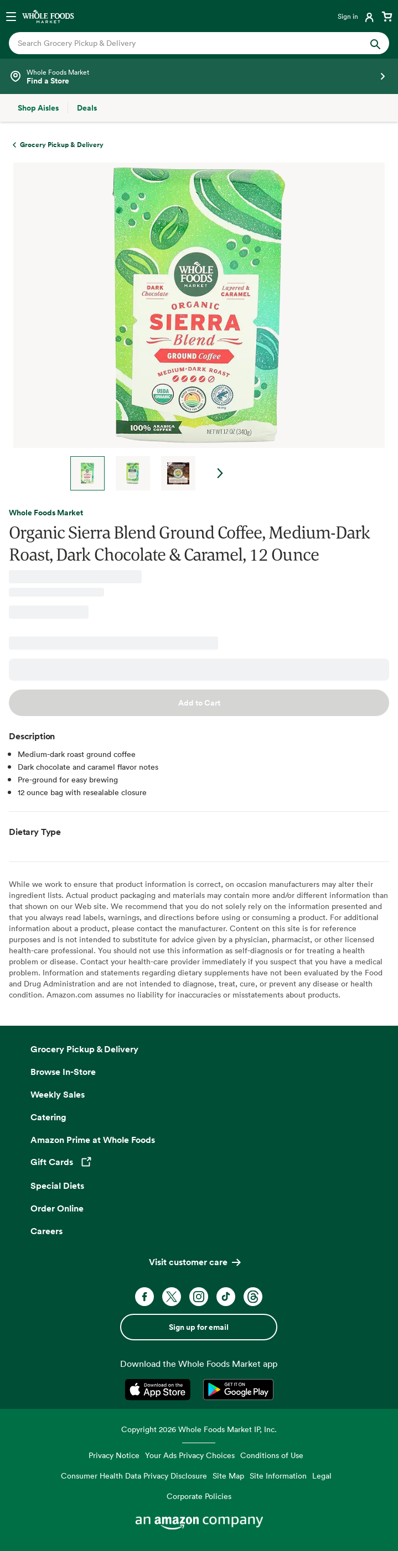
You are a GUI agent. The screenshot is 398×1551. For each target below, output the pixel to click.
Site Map (228, 1475)
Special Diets (57, 1185)
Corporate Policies (199, 1496)
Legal (322, 1475)
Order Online (57, 1208)
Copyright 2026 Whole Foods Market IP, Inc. (199, 1429)
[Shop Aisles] (38, 107)
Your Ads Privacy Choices (190, 1455)
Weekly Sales (57, 1094)
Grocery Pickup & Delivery (84, 1049)
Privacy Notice (114, 1455)
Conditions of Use (271, 1455)
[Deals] (87, 107)
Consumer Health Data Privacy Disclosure (134, 1475)
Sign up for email (199, 1327)
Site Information (278, 1475)
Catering (48, 1117)
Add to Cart (199, 702)
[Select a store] (199, 76)
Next (220, 473)
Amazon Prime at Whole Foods (92, 1140)
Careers (46, 1231)
